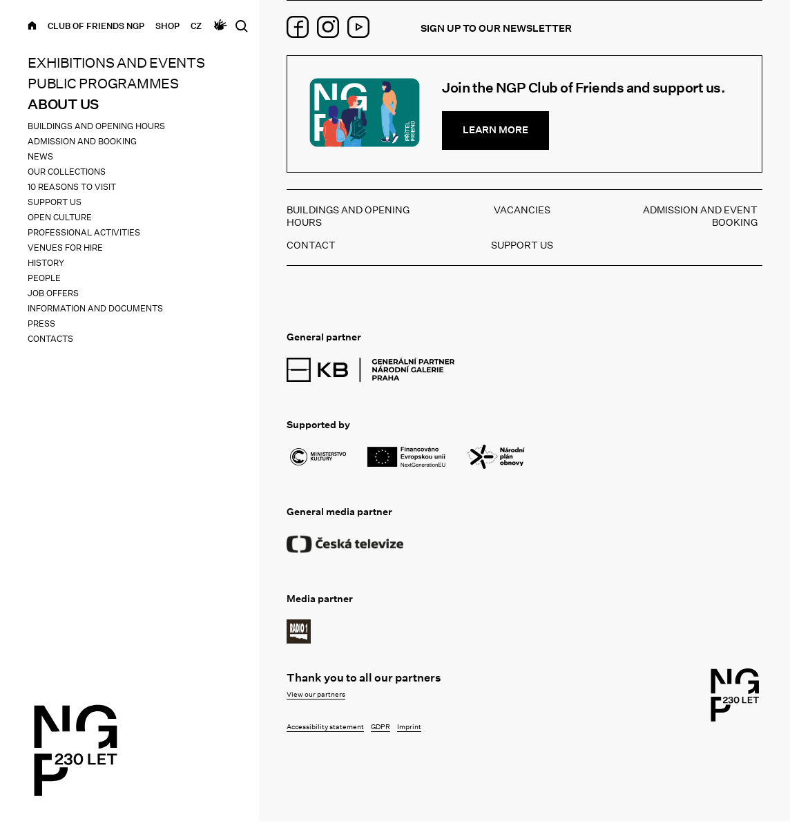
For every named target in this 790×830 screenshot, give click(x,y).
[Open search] (241, 26)
